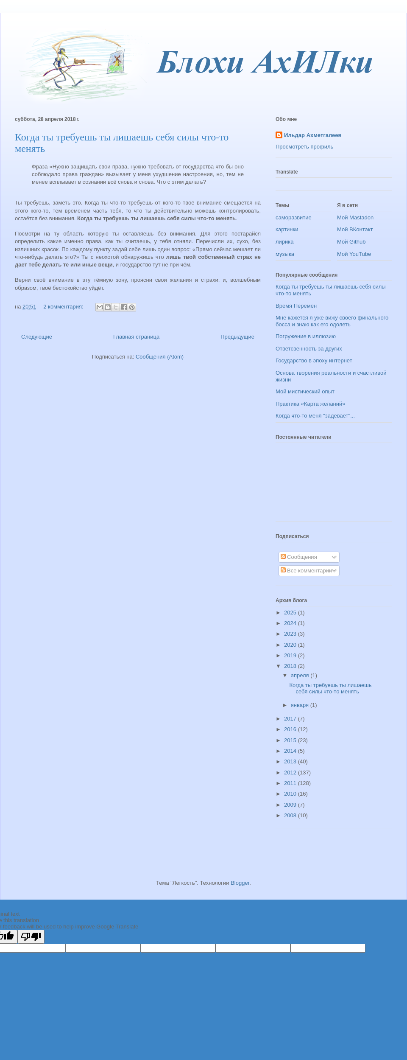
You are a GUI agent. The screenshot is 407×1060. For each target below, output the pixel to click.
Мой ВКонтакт (355, 229)
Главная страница (136, 337)
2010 (291, 794)
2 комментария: (64, 306)
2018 (291, 666)
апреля (301, 675)
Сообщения (299, 557)
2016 (291, 729)
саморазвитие (294, 217)
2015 (291, 740)
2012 (291, 772)
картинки (287, 229)
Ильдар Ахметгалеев (312, 135)
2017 (291, 718)
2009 (291, 805)
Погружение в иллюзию (306, 336)
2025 (291, 612)
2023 (291, 634)
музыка (285, 254)
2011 (291, 783)
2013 (291, 761)
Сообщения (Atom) (160, 356)
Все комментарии (306, 570)
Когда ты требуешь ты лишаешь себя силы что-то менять (330, 688)
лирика (285, 241)
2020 (291, 645)
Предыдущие (237, 337)
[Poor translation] (31, 937)
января (300, 705)
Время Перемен (296, 306)
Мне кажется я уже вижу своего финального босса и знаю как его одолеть (332, 321)
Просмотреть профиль (304, 146)
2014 (291, 751)
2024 (291, 623)
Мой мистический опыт (305, 391)
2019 (291, 655)
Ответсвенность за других (309, 348)
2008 (291, 815)
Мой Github (351, 241)
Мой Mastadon (355, 217)
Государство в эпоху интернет (314, 360)
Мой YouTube (354, 254)
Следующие (36, 337)
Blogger (240, 883)
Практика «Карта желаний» (311, 404)
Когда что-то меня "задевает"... (315, 415)
